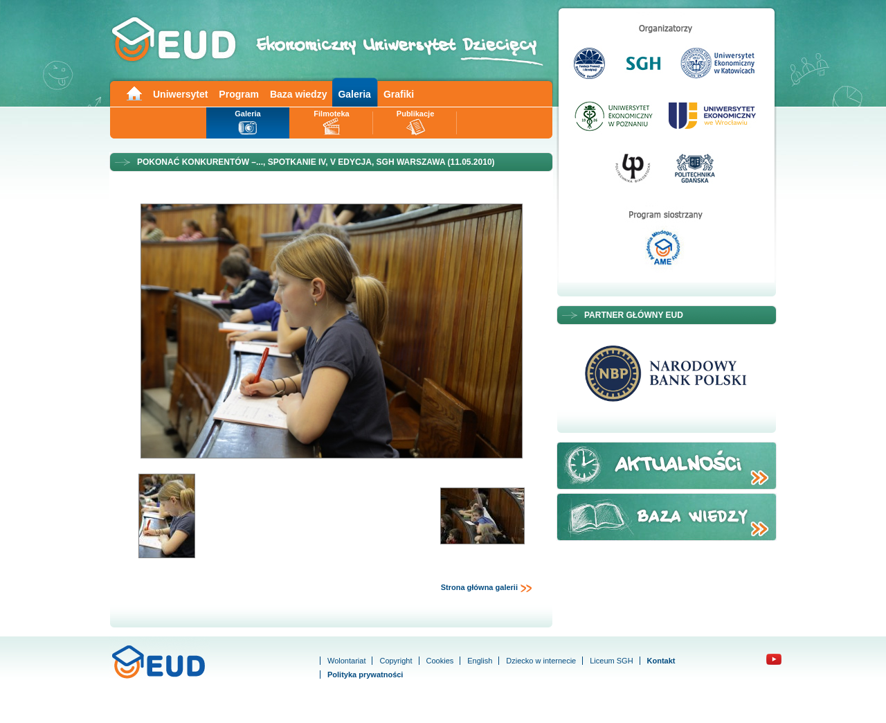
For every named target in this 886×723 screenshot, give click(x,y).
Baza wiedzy (298, 94)
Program (239, 94)
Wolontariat (346, 661)
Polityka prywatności (365, 674)
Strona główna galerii (486, 588)
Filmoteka (331, 113)
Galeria (354, 94)
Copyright (395, 661)
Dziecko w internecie (541, 661)
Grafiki (398, 94)
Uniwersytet (180, 94)
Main (133, 92)
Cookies (440, 661)
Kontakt (661, 661)
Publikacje (415, 113)
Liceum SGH (611, 661)
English (479, 661)
